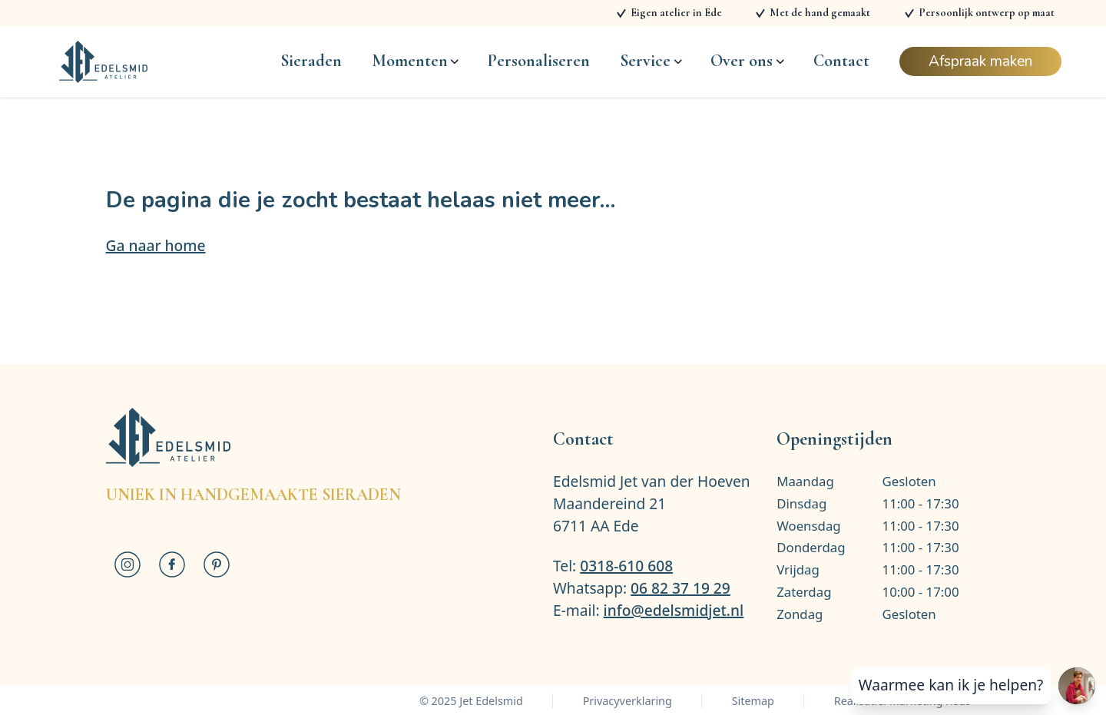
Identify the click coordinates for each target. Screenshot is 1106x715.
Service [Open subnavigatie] (650, 61)
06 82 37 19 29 (680, 588)
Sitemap (753, 700)
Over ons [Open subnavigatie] (746, 61)
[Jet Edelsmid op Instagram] (128, 564)
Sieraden (311, 61)
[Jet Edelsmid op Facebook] (172, 564)
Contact (841, 61)
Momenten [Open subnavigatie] (415, 61)
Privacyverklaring (627, 700)
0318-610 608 (626, 565)
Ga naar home (156, 245)
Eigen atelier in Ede (676, 12)
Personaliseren (539, 61)
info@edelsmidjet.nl (674, 610)
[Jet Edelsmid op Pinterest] (216, 564)
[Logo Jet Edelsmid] (103, 62)
